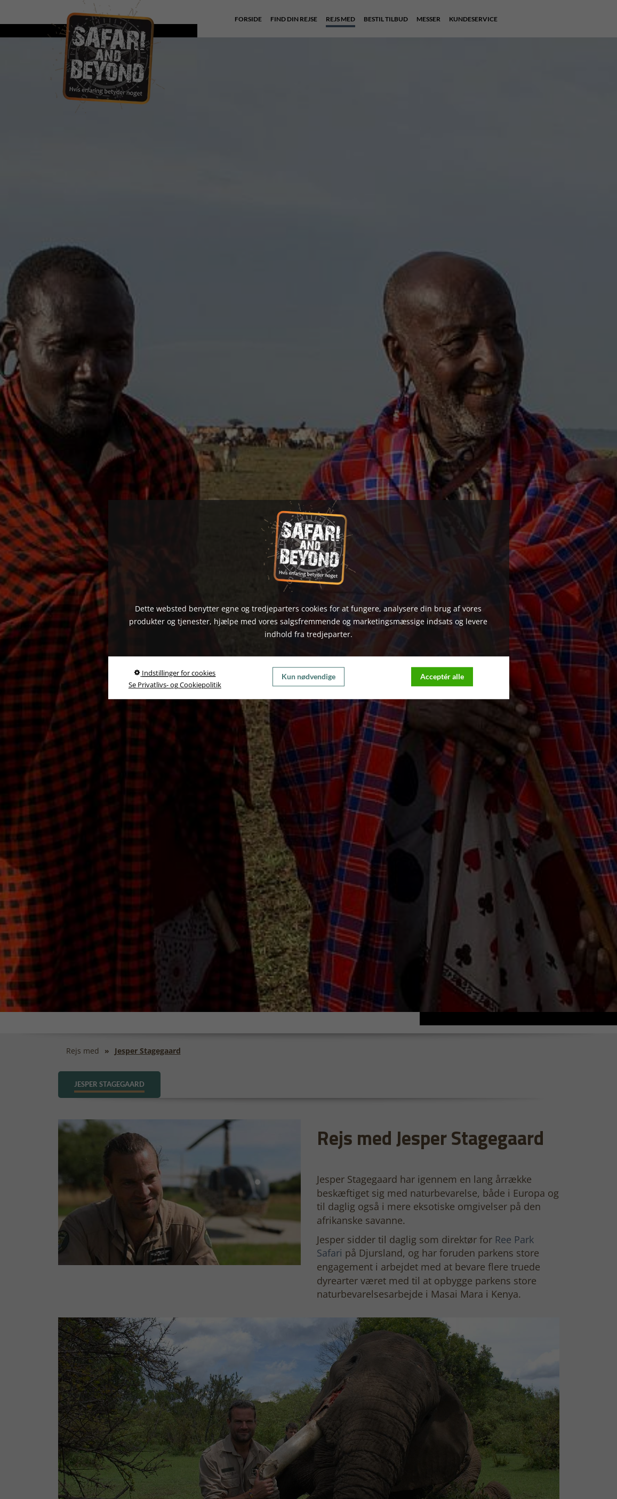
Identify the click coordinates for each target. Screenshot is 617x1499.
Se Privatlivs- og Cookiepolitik (175, 685)
